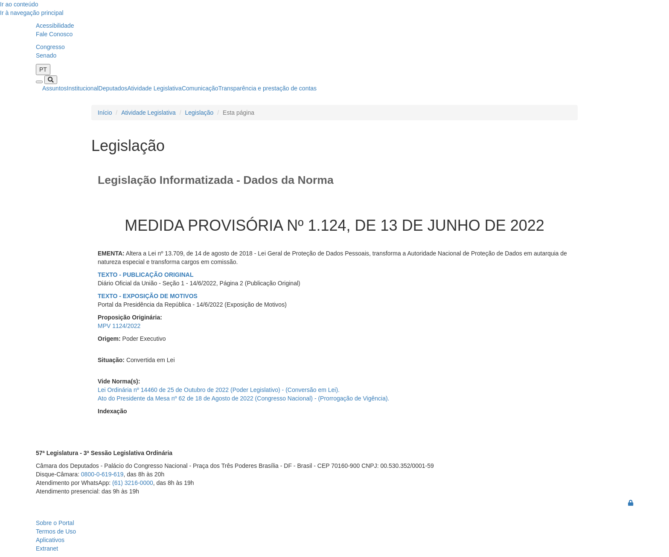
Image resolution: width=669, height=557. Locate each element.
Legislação (199, 112)
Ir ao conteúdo (19, 4)
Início (105, 112)
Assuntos (54, 88)
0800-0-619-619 (102, 474)
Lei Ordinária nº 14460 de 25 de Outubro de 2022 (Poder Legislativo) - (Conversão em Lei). (219, 389)
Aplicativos (50, 540)
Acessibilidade (55, 25)
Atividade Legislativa (154, 88)
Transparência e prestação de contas (267, 88)
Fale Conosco (54, 34)
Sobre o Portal (55, 522)
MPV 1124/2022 (119, 325)
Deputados (113, 88)
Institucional (83, 88)
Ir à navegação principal (32, 12)
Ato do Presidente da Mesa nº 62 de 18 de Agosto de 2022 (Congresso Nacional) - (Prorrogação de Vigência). (244, 398)
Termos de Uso (56, 531)
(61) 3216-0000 (132, 482)
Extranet (47, 548)
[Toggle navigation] (39, 82)
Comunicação (200, 88)
